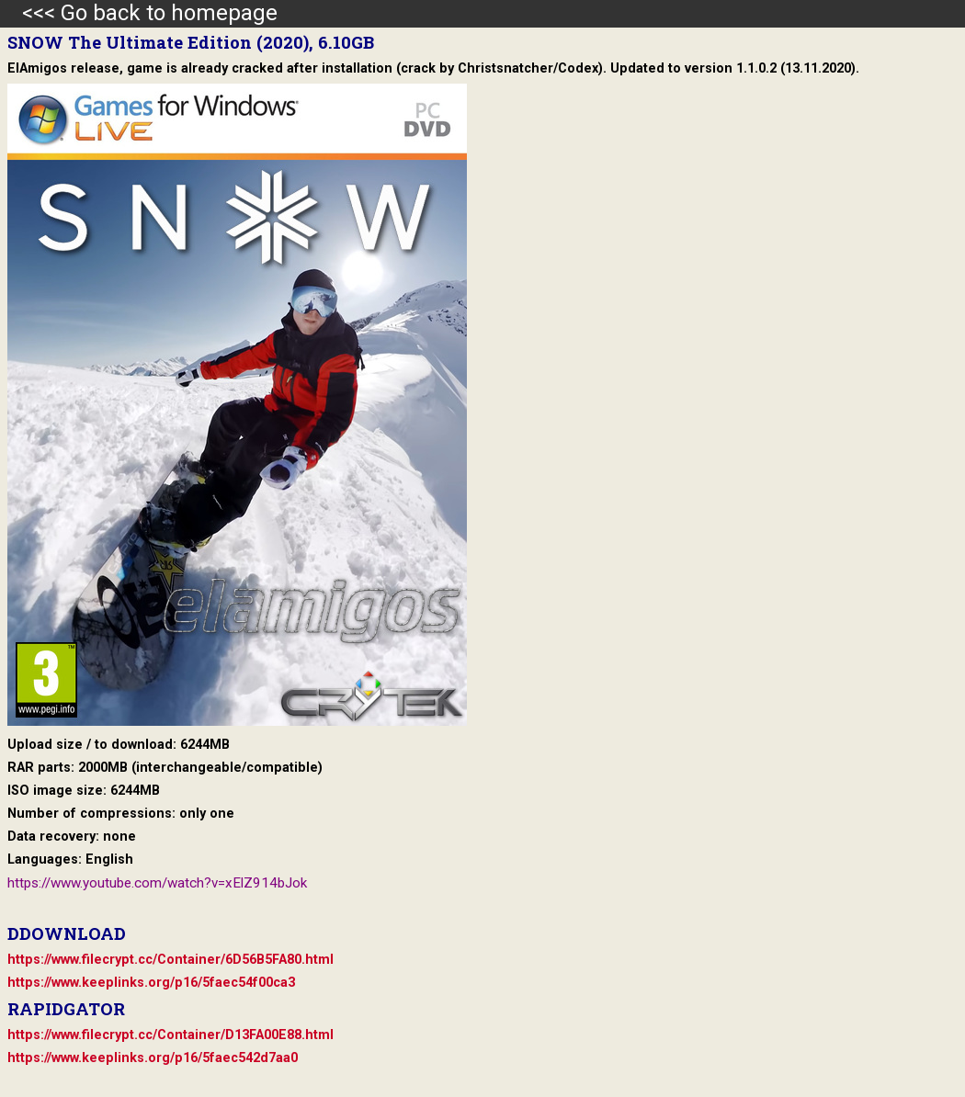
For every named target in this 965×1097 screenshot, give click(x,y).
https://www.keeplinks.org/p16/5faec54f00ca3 (151, 982)
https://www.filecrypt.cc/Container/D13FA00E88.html (170, 1035)
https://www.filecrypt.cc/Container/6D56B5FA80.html (170, 959)
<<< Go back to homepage (139, 13)
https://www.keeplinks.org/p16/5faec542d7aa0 (152, 1058)
